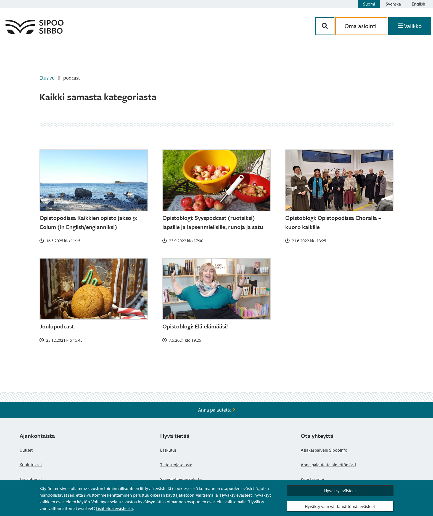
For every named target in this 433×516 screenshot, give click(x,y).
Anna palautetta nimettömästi (328, 464)
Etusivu (47, 78)
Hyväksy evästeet (340, 490)
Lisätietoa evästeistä (114, 508)
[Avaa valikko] (409, 26)
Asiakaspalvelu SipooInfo (324, 450)
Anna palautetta (216, 410)
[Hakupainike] (324, 26)
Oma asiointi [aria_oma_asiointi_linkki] (361, 26)
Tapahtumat (31, 479)
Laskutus (168, 450)
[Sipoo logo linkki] (35, 32)
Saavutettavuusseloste (181, 479)
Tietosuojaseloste (176, 464)
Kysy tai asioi (312, 479)
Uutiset (26, 450)
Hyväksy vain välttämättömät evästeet (340, 506)
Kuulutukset (31, 464)
